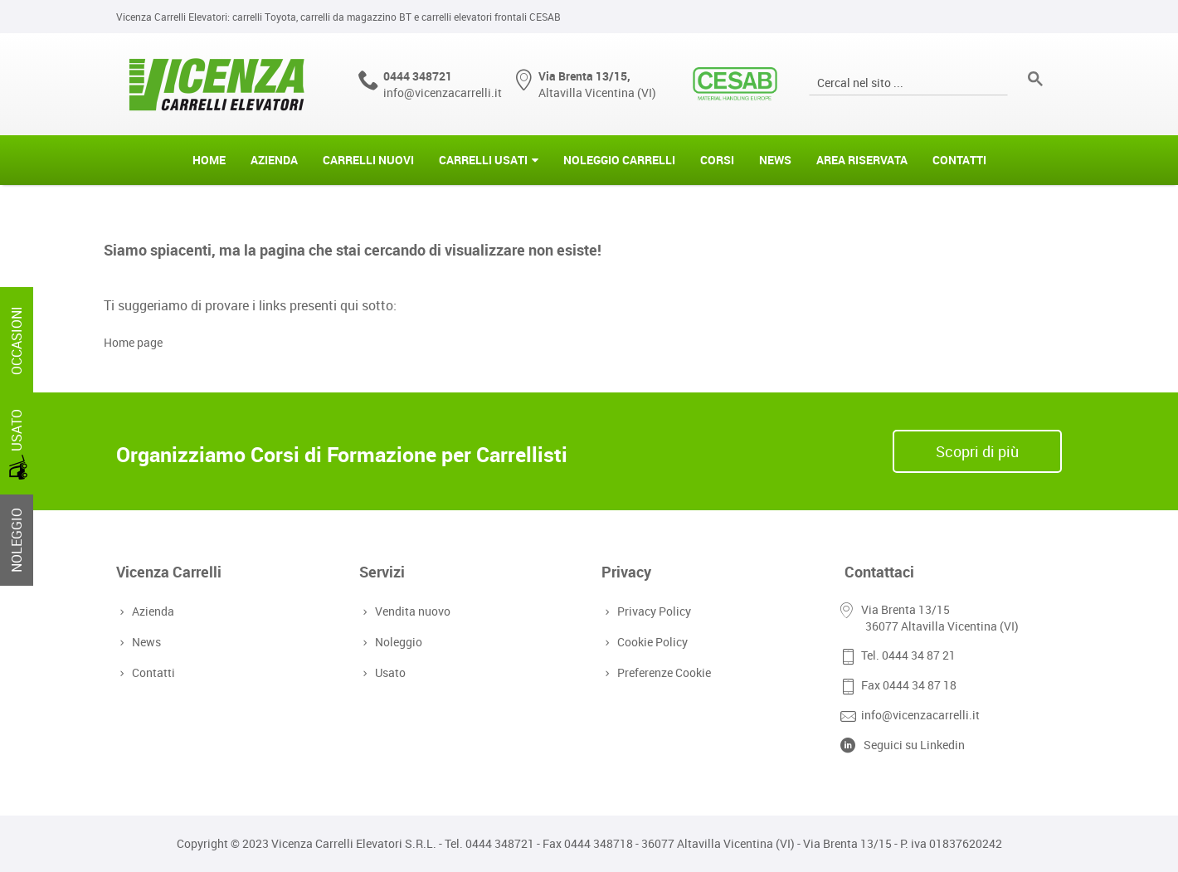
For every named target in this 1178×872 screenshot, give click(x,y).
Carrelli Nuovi (368, 160)
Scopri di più (977, 451)
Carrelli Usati (483, 160)
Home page (133, 342)
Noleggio (397, 642)
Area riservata (862, 160)
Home (209, 160)
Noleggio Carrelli (619, 160)
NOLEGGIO (16, 540)
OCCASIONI (16, 340)
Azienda (274, 160)
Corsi (717, 160)
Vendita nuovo (411, 611)
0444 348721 (417, 76)
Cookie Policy (651, 642)
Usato (389, 672)
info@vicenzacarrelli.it (442, 92)
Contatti (959, 160)
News (775, 160)
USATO (18, 444)
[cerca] (906, 82)
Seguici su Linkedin (914, 745)
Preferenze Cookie (662, 672)
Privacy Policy (652, 611)
